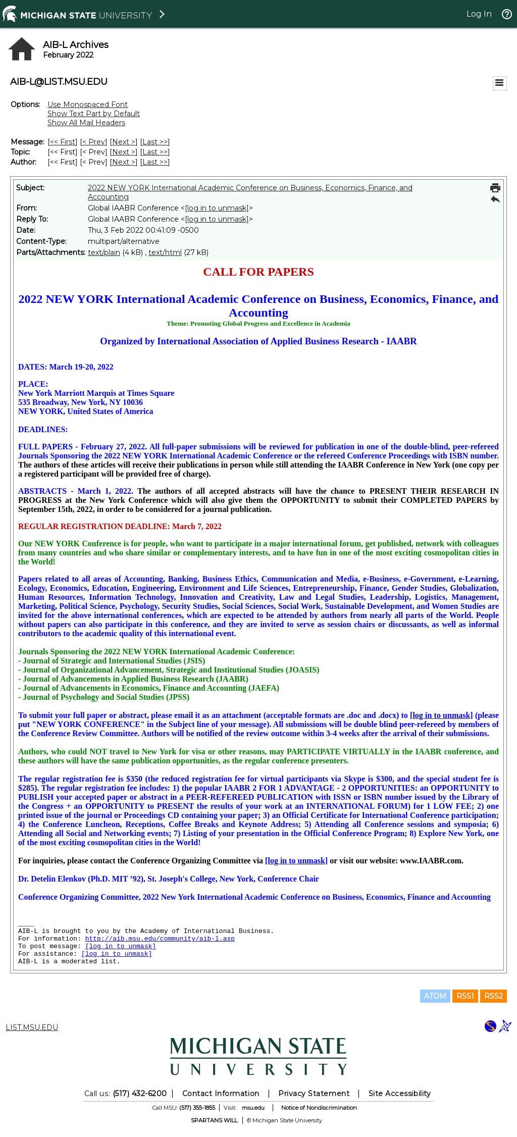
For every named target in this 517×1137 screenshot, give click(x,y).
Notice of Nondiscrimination (319, 1107)
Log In (479, 14)
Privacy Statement (313, 1093)
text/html (165, 252)
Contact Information (221, 1093)
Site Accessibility (400, 1093)
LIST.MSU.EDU (32, 1027)
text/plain (104, 252)
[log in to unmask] (217, 208)
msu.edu (253, 1107)
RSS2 (493, 996)
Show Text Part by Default (93, 113)
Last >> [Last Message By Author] (155, 162)
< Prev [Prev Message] (93, 141)
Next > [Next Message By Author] (123, 162)
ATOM (435, 996)
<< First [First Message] (62, 141)
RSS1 (465, 996)
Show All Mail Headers (86, 122)
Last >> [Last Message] (155, 141)
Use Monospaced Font (87, 104)
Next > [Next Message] (123, 141)
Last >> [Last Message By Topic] (155, 152)
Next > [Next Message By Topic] (123, 152)
